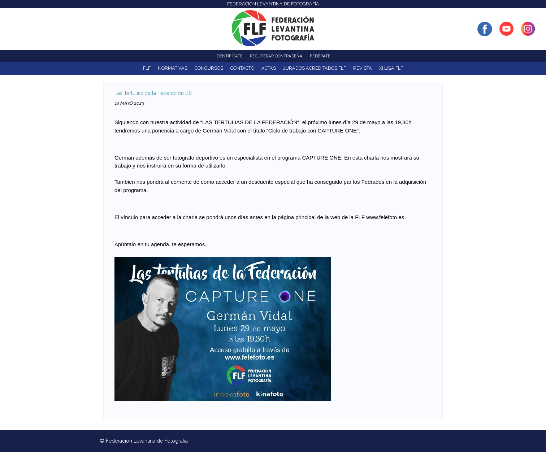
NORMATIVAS (172, 68)
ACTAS (268, 68)
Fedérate (320, 55)
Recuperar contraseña (276, 55)
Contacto (242, 68)
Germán (124, 158)
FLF (147, 68)
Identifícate (229, 55)
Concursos (209, 68)
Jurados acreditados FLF (314, 68)
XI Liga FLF (391, 68)
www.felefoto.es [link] (385, 217)
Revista (362, 68)
